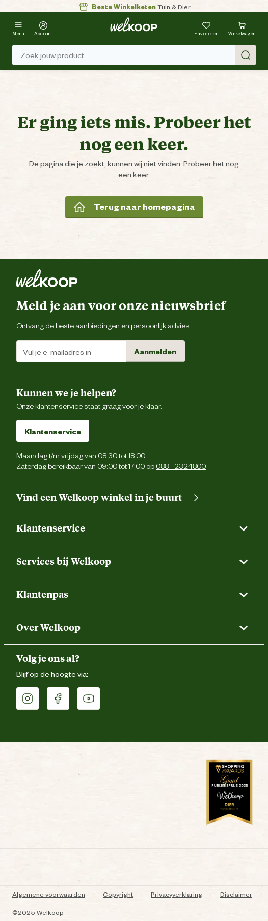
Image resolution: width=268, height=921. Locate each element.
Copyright (118, 893)
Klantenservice (52, 431)
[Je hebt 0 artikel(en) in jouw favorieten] (206, 27)
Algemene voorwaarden (48, 893)
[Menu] (18, 27)
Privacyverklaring (176, 893)
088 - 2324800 (181, 465)
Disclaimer (236, 893)
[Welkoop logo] (133, 24)
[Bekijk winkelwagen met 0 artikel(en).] (242, 27)
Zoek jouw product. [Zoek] (138, 55)
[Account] (43, 27)
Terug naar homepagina (134, 207)
